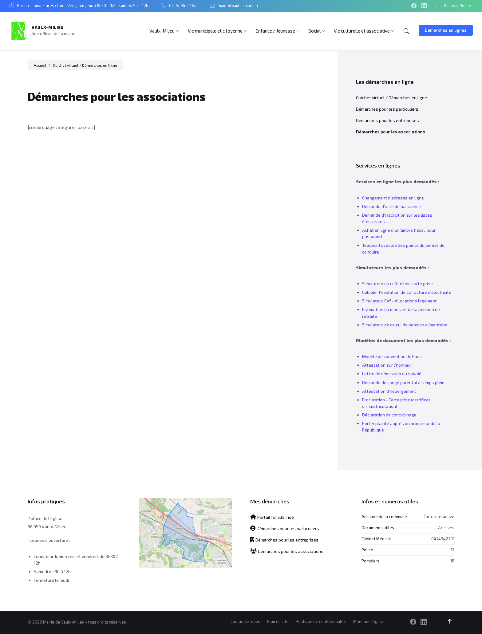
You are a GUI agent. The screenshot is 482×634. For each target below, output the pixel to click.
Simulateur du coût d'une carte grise (397, 283)
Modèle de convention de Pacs (392, 356)
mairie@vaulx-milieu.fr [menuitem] (238, 5)
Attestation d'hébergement (389, 391)
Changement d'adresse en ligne (393, 197)
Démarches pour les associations (390, 131)
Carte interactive (439, 516)
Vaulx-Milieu (48, 27)
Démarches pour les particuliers (387, 109)
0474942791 (442, 538)
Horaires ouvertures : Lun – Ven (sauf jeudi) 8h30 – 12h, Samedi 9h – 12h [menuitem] (82, 5)
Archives (446, 527)
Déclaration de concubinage (389, 414)
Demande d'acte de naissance (391, 206)
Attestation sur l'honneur (387, 365)
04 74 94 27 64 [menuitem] (183, 5)
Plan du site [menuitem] (278, 621)
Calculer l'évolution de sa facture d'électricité (406, 292)
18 (452, 560)
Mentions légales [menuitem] (369, 621)
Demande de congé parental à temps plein (403, 382)
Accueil (40, 65)
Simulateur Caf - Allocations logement (399, 300)
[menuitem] (162, 30)
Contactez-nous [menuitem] (245, 621)
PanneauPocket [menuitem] (458, 5)
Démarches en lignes (446, 30)
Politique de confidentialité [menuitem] (321, 621)
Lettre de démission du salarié (391, 373)
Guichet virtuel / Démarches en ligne (85, 65)
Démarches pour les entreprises (387, 120)
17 (452, 549)
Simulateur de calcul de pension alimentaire (404, 324)
